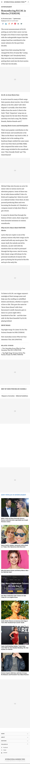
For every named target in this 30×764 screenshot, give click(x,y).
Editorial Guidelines (22, 396)
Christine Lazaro (7, 18)
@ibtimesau (17, 18)
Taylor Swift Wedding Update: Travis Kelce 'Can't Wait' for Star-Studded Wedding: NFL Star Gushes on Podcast (14, 647)
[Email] (18, 23)
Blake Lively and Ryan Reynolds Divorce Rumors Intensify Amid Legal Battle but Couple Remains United (14, 520)
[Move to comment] (21, 23)
